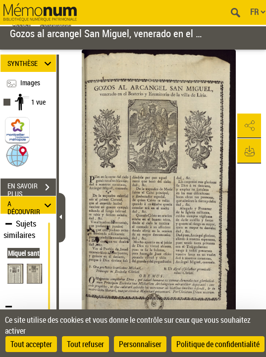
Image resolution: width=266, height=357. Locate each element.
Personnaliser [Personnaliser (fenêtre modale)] (140, 344)
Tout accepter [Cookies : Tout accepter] (31, 344)
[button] (17, 155)
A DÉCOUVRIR (30, 205)
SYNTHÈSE (30, 63)
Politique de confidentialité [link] (218, 344)
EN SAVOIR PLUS (31, 188)
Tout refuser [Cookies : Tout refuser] (85, 344)
